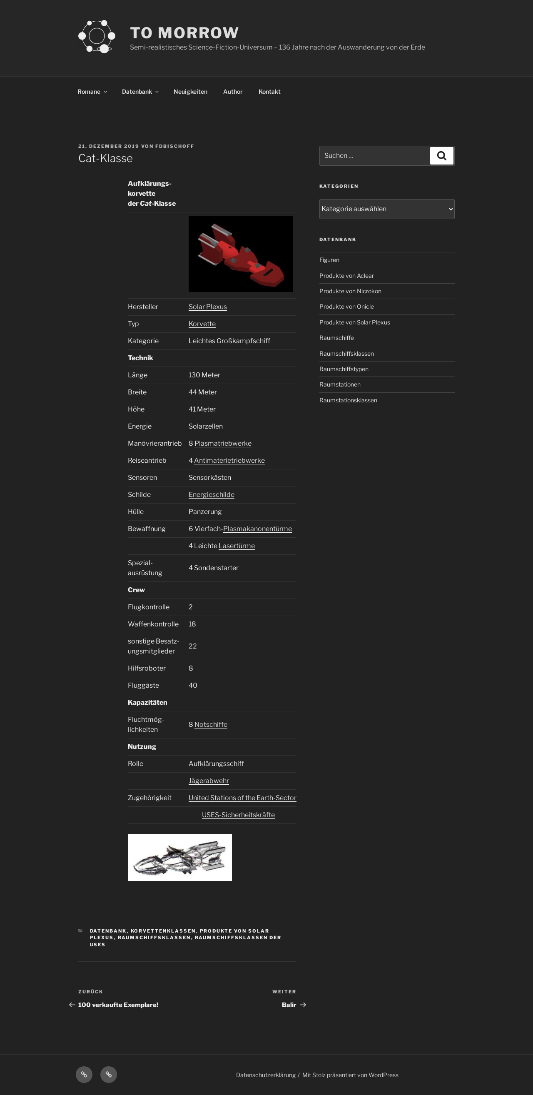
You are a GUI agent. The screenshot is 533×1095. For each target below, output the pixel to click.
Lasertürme (237, 546)
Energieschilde (211, 495)
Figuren (329, 259)
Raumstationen (340, 384)
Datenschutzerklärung (266, 1074)
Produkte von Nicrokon (350, 290)
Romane (92, 91)
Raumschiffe (336, 337)
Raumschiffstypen (344, 368)
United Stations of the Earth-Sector (242, 798)
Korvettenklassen (163, 931)
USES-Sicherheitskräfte (238, 815)
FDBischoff (174, 146)
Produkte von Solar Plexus (354, 322)
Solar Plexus (208, 307)
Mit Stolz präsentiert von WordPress (350, 1074)
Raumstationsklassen (348, 400)
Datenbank (141, 91)
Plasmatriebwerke (223, 443)
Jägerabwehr (209, 781)
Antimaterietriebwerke (229, 460)
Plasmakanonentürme (257, 529)
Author (233, 91)
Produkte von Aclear (346, 275)
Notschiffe (210, 724)
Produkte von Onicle (346, 306)
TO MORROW (185, 33)
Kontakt (270, 91)
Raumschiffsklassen (154, 937)
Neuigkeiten (190, 91)
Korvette (202, 324)
